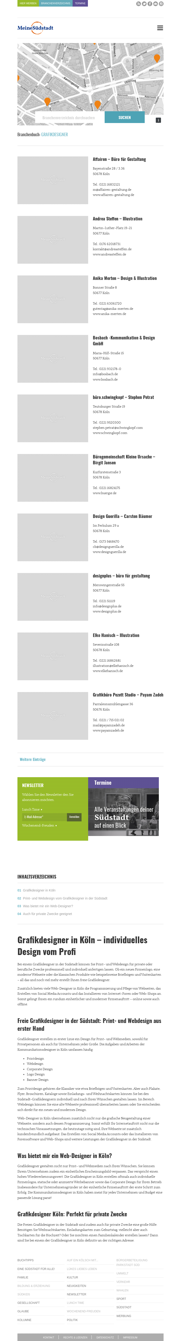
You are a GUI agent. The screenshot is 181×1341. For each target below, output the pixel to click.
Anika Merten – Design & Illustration (125, 279)
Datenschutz (105, 1337)
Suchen (125, 118)
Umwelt (122, 1273)
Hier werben (28, 3)
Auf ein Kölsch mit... (82, 1260)
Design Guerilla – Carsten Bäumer (122, 517)
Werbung (123, 1316)
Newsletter (76, 1294)
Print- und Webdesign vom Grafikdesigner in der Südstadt (65, 898)
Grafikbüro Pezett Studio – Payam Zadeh (128, 695)
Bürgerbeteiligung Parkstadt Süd (132, 1262)
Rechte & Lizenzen (75, 1337)
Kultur (72, 1277)
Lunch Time (31, 810)
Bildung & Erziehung (33, 1286)
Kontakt (48, 1337)
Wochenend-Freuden (38, 826)
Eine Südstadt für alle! (36, 1269)
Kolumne (24, 1320)
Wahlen (122, 1290)
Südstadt (124, 1307)
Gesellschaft (28, 1303)
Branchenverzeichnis (55, 3)
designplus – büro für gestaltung (121, 576)
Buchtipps (25, 1260)
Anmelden (74, 817)
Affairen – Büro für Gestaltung (119, 160)
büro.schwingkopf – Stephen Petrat (123, 398)
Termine (80, 3)
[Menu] (160, 28)
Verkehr (123, 1282)
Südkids (23, 1294)
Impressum (130, 1337)
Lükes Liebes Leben (82, 1269)
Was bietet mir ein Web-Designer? (48, 906)
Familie (22, 1277)
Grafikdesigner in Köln (39, 890)
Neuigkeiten (76, 1286)
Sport (121, 1299)
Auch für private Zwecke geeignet (47, 914)
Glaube (23, 1311)
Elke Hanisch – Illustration (116, 636)
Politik (72, 1320)
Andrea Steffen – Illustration (117, 219)
